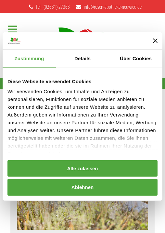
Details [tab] (82, 58)
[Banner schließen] (155, 41)
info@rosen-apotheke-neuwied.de (109, 6)
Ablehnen (82, 187)
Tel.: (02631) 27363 (49, 6)
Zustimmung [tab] (29, 58)
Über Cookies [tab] (136, 58)
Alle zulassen (82, 168)
